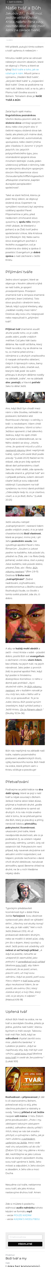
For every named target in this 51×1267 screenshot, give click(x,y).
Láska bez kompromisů (23, 1242)
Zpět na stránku (14, 2)
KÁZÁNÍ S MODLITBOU (27, 1194)
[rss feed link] (29, 1252)
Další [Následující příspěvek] (8, 1239)
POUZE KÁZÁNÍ (22, 1191)
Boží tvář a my (16, 1234)
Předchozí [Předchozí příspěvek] (10, 1231)
